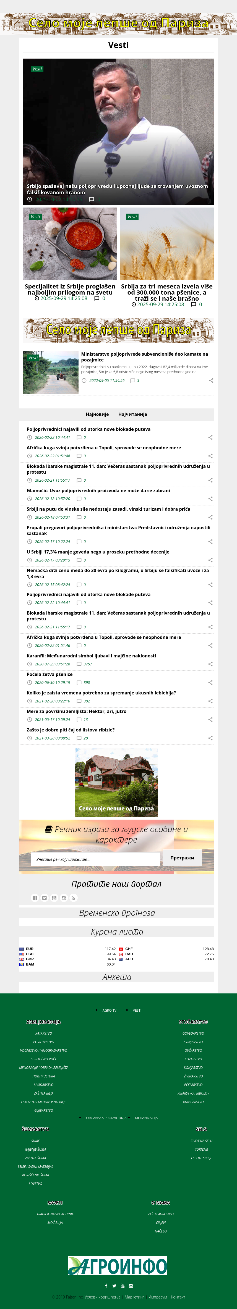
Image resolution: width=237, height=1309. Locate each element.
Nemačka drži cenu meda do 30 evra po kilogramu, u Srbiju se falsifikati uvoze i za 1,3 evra (118, 573)
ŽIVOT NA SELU (201, 1141)
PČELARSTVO (193, 1084)
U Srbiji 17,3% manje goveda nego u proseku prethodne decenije (98, 552)
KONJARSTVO (193, 1067)
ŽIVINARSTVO (193, 1076)
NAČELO (161, 1231)
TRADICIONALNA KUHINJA (55, 1214)
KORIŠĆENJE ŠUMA (35, 1175)
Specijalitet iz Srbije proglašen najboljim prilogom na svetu (70, 289)
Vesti (35, 217)
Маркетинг (134, 1297)
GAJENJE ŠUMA (35, 1149)
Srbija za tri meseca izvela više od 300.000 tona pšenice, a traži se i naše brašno (167, 292)
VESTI (137, 1010)
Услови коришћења (103, 1297)
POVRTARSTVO (43, 1042)
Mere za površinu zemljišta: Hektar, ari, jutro (77, 711)
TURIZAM (201, 1149)
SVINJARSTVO (193, 1042)
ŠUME (35, 1141)
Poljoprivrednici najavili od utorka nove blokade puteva (89, 429)
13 (86, 719)
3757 (88, 664)
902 (87, 701)
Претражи (182, 858)
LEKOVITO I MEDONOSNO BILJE (43, 1102)
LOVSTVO (35, 1183)
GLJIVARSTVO (43, 1110)
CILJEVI (161, 1222)
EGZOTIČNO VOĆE (44, 1059)
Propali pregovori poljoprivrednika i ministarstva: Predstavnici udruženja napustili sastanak (119, 530)
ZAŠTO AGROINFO (161, 1214)
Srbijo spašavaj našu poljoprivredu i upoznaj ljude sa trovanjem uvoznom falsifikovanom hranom (117, 189)
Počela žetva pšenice (50, 674)
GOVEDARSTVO (193, 1033)
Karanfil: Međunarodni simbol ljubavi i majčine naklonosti (91, 656)
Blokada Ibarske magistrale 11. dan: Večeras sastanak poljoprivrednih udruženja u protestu (118, 469)
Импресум (158, 1297)
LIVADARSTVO (43, 1084)
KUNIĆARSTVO (193, 1102)
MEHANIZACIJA (146, 1118)
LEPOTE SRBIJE (201, 1158)
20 (86, 738)
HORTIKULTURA (43, 1076)
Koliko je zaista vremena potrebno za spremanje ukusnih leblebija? (101, 693)
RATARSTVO (43, 1033)
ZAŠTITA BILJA (43, 1093)
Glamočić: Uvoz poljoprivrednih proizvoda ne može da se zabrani (98, 490)
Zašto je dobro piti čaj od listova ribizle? (71, 730)
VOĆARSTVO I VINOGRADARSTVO (43, 1050)
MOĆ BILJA (55, 1222)
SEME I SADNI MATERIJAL (35, 1166)
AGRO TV (109, 1010)
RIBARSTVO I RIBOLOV (193, 1093)
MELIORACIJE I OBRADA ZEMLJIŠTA (43, 1067)
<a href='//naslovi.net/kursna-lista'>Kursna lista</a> (116, 957)
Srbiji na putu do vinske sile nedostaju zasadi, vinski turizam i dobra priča (109, 509)
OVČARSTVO (193, 1050)
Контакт (178, 1297)
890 (87, 682)
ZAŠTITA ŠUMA (35, 1158)
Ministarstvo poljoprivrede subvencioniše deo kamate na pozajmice (144, 357)
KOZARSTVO (193, 1059)
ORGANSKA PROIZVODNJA (106, 1118)
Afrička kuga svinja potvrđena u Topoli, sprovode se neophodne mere (104, 448)
